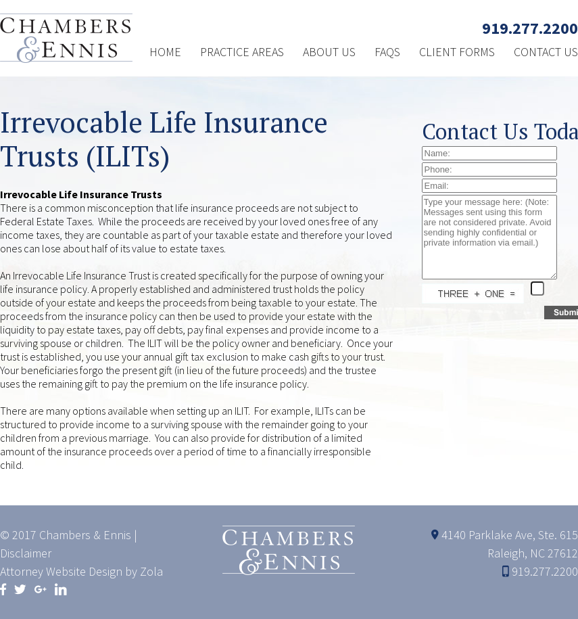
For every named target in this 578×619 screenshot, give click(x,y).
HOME (165, 52)
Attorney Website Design (61, 571)
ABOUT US (329, 52)
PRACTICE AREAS (242, 52)
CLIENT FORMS (457, 52)
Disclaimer (25, 553)
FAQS (387, 52)
